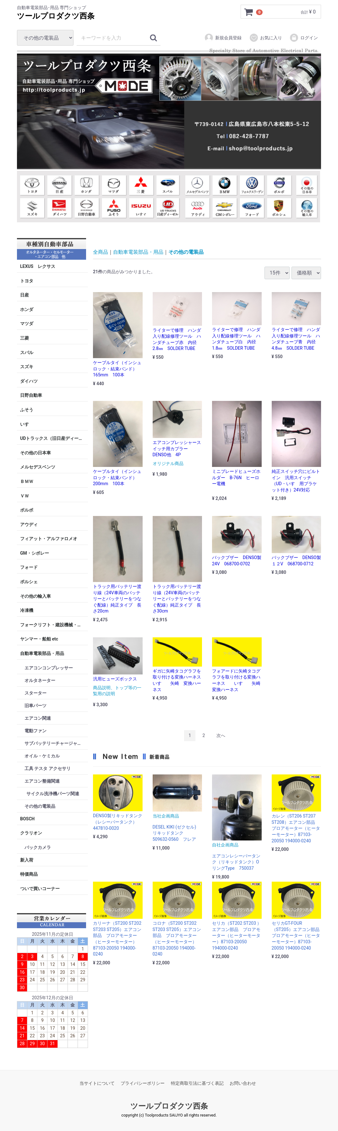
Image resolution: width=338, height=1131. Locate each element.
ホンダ (26, 309)
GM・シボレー (34, 553)
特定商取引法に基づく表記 (197, 1082)
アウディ (29, 524)
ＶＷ (24, 495)
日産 (24, 294)
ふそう (26, 409)
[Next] (221, 735)
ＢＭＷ (26, 481)
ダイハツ (29, 381)
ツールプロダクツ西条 (56, 16)
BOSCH (27, 818)
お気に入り (265, 37)
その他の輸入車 (35, 595)
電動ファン (35, 730)
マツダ (26, 323)
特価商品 (29, 874)
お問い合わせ (243, 1082)
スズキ (26, 366)
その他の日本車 (35, 452)
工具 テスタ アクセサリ (48, 768)
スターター (35, 692)
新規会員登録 (223, 37)
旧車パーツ (35, 705)
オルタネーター (40, 680)
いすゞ (26, 423)
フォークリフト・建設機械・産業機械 (54, 624)
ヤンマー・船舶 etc (39, 638)
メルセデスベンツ (37, 466)
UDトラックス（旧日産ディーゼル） (54, 438)
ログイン (303, 37)
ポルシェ (29, 581)
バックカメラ (38, 847)
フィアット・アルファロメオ (48, 538)
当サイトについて (97, 1082)
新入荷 (26, 859)
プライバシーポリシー (143, 1082)
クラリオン (31, 832)
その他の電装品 (40, 805)
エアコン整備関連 (42, 780)
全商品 (100, 252)
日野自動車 (31, 395)
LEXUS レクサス (37, 266)
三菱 (24, 338)
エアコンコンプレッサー (49, 667)
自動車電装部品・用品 (42, 653)
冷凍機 (26, 610)
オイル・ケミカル (42, 755)
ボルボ (26, 510)
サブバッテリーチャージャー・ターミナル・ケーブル (56, 743)
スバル (26, 352)
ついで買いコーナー (40, 888)
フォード (29, 567)
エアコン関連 (38, 717)
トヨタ (26, 280)
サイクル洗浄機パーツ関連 (52, 793)
